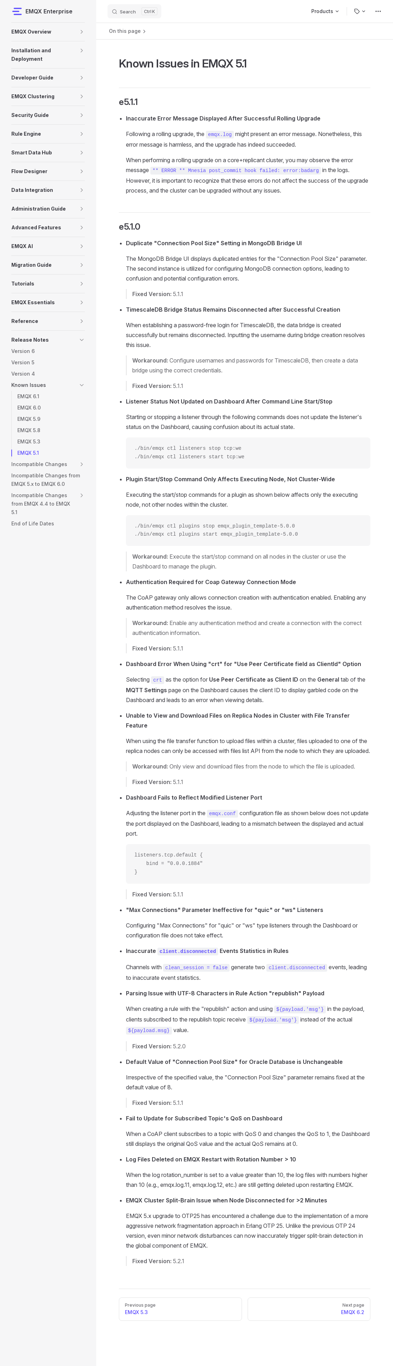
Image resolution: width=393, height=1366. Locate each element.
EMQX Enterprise (42, 11)
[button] (81, 31)
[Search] (134, 11)
